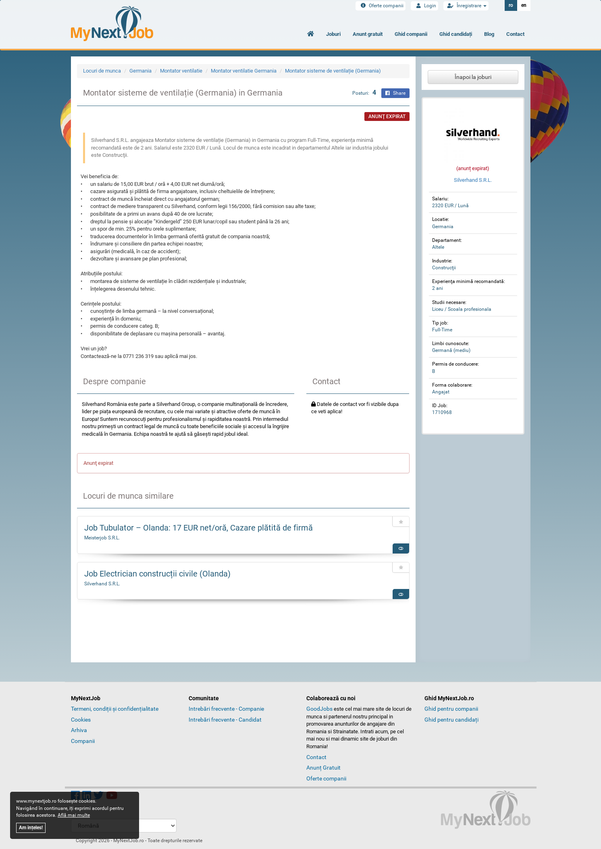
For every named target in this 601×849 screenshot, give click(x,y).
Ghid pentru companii (451, 708)
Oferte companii (380, 5)
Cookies (81, 719)
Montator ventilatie (181, 71)
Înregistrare (466, 5)
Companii (83, 741)
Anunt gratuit (368, 34)
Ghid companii (411, 34)
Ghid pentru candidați (451, 719)
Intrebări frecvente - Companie (226, 708)
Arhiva (79, 730)
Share (395, 93)
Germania (140, 71)
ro (511, 5)
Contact (515, 34)
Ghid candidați (455, 34)
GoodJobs (319, 708)
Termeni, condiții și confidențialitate (114, 708)
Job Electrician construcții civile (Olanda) (157, 573)
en (523, 5)
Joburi (333, 34)
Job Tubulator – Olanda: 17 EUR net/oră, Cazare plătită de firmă (198, 528)
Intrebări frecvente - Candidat (225, 719)
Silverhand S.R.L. (102, 584)
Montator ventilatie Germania (244, 71)
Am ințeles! (31, 827)
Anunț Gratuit (323, 767)
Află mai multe (74, 815)
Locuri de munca (102, 71)
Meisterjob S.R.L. (102, 538)
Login (424, 5)
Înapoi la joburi (473, 77)
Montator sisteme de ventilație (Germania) (333, 71)
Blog (489, 34)
